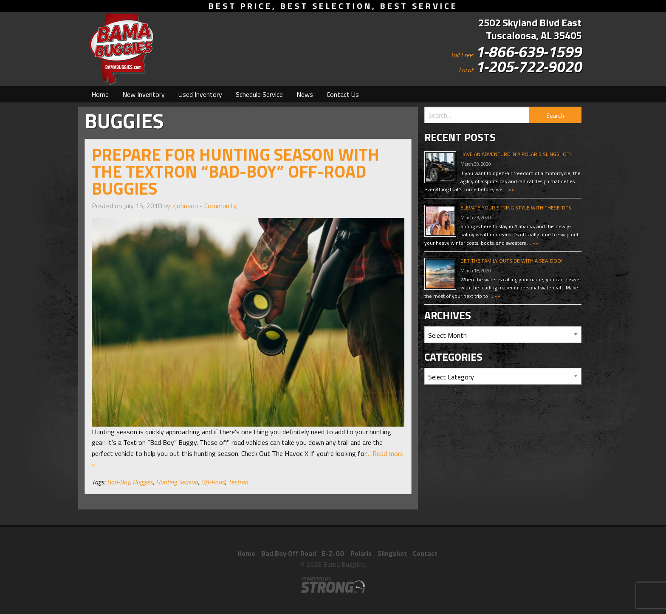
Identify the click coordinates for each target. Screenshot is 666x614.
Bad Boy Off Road (288, 553)
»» (511, 189)
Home (100, 94)
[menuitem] (100, 94)
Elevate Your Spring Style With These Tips (515, 208)
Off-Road (213, 482)
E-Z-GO (333, 553)
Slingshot (392, 553)
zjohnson (185, 206)
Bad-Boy (118, 482)
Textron (238, 482)
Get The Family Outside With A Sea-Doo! (511, 261)
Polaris (361, 553)
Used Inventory (200, 94)
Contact (425, 553)
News (304, 94)
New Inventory (143, 94)
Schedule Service (259, 94)
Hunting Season (177, 482)
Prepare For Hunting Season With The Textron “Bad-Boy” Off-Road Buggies (235, 171)
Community (220, 206)
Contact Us (343, 94)
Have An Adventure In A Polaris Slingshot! (515, 154)
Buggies (143, 482)
